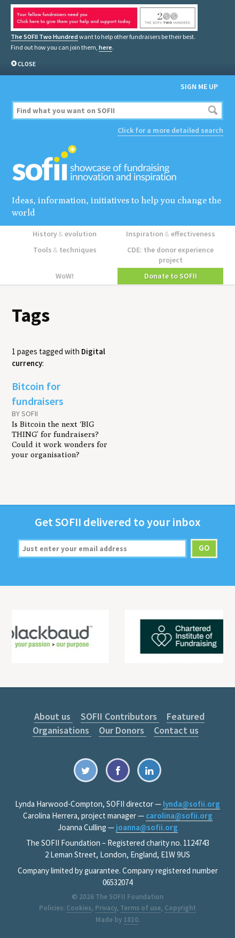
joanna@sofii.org (147, 827)
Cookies (78, 907)
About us (53, 716)
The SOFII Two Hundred (44, 37)
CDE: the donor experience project (170, 255)
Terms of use (140, 907)
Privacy (105, 907)
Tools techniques (65, 250)
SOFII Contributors (120, 716)
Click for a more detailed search (170, 130)
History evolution (65, 234)
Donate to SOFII (170, 276)
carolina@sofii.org (179, 815)
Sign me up (199, 86)
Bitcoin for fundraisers (38, 393)
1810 (130, 919)
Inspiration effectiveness (170, 234)
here (105, 47)
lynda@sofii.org (191, 804)
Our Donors (122, 730)
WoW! (65, 276)
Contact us (176, 730)
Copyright (180, 907)
